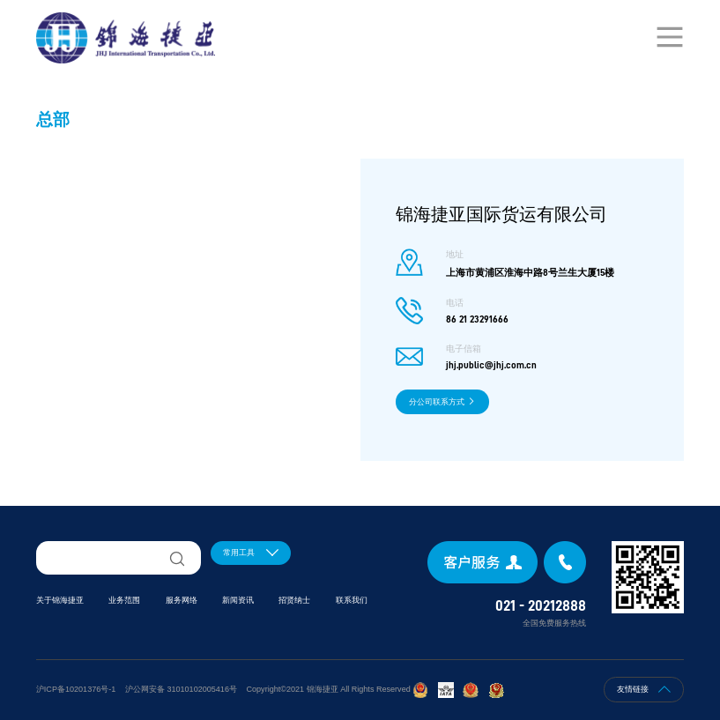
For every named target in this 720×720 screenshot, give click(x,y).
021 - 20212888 (540, 605)
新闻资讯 (238, 600)
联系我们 (351, 600)
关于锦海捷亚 (60, 600)
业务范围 (124, 600)
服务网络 (181, 600)
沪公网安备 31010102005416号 (181, 689)
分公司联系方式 (442, 401)
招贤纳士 (294, 600)
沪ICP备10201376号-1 (76, 689)
